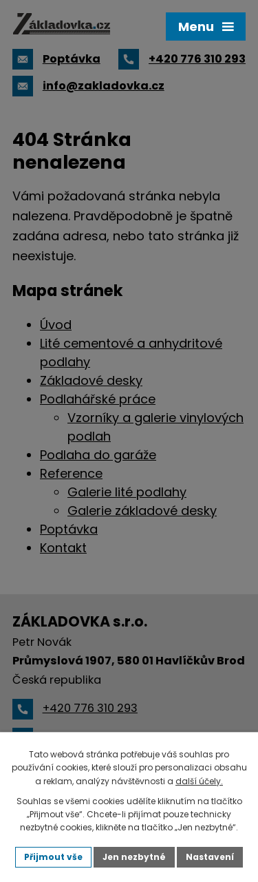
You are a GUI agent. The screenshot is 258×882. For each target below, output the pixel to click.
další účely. (199, 781)
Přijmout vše (53, 857)
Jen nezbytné (134, 857)
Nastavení (210, 857)
